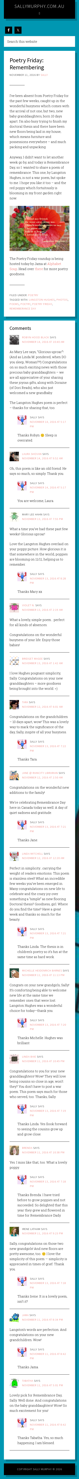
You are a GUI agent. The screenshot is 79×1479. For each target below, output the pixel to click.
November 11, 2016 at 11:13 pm (43, 975)
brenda (27, 1148)
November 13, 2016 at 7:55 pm (42, 519)
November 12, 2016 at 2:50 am (42, 777)
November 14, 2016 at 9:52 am (42, 458)
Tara (25, 702)
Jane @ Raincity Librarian (40, 773)
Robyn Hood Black (35, 337)
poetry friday (42, 304)
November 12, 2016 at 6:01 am (42, 706)
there (39, 269)
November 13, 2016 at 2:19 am (42, 610)
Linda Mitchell (32, 853)
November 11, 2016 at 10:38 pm (43, 1152)
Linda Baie (29, 1056)
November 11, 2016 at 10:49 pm (43, 1061)
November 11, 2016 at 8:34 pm (42, 1319)
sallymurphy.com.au (39, 6)
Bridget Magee (32, 658)
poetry (26, 304)
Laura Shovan (32, 454)
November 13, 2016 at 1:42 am (42, 663)
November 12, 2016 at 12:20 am (43, 858)
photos (62, 299)
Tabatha (27, 1380)
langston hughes (42, 299)
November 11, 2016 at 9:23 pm (42, 1233)
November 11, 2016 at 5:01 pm (42, 1385)
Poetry (33, 295)
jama (25, 1315)
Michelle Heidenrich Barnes (42, 970)
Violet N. (28, 605)
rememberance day (23, 308)
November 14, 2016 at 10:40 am (43, 342)
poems (14, 304)
